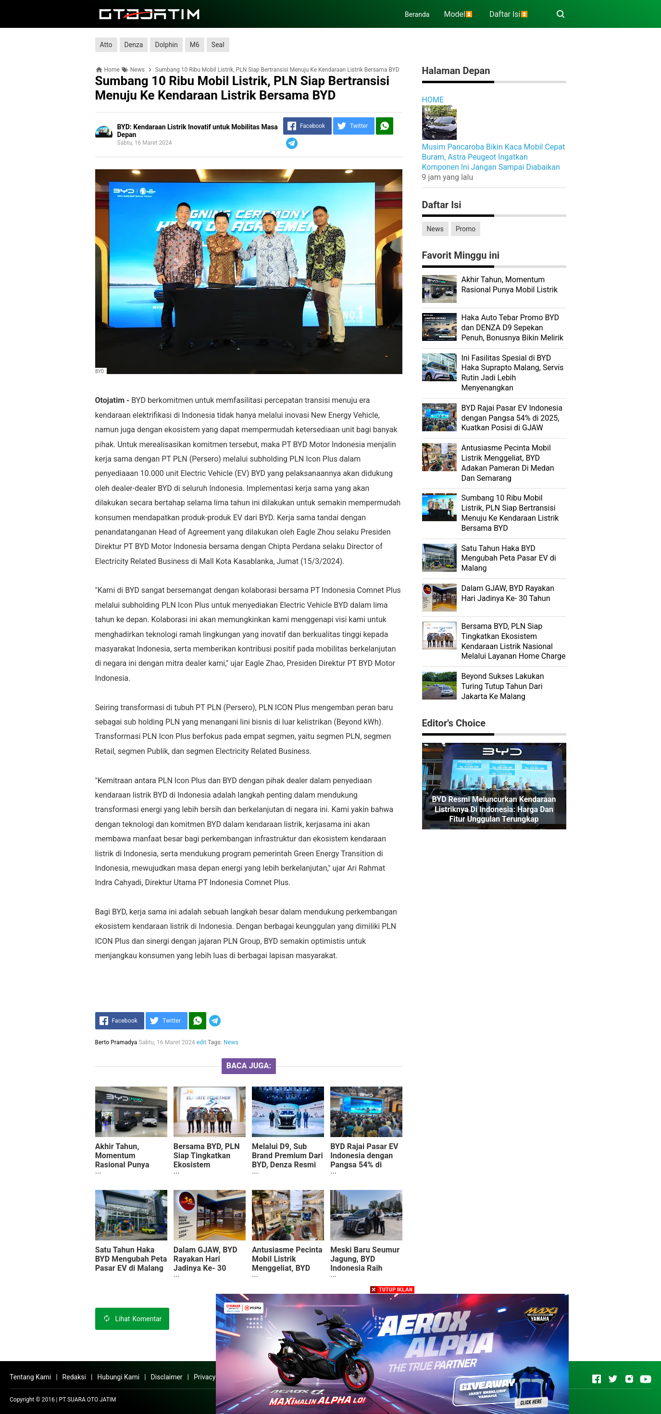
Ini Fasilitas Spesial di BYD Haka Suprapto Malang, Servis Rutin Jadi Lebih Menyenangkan (512, 372)
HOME (433, 99)
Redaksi (74, 1377)
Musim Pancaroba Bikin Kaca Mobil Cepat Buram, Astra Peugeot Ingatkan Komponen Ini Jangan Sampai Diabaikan (493, 157)
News (231, 1042)
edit (202, 1042)
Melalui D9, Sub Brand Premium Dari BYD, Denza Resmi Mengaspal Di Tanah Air (287, 1165)
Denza (134, 45)
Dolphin (166, 45)
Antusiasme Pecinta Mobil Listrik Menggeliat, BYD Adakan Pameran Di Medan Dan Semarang (287, 1272)
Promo (466, 229)
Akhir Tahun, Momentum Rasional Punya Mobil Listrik (122, 1160)
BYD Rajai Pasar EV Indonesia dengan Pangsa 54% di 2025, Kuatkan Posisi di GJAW (364, 1165)
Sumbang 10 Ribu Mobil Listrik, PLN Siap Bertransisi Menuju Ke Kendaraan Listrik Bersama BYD (510, 512)
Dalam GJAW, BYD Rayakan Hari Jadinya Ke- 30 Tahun (205, 1263)
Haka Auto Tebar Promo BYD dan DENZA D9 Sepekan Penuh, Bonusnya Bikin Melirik (512, 327)
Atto (106, 45)
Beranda (417, 14)
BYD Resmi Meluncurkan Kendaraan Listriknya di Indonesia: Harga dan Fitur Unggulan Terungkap (494, 809)
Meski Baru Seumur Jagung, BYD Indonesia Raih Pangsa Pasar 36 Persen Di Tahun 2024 (364, 1272)
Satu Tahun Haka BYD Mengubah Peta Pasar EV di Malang (131, 1259)
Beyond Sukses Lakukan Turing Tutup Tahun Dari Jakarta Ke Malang (502, 686)
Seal (218, 45)
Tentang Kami (30, 1377)
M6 (195, 45)
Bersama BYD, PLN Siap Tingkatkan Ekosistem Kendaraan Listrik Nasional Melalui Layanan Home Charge (207, 1174)
